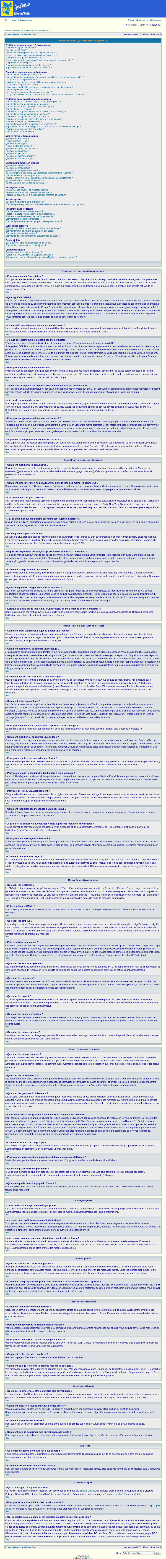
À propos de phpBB (115, 1494)
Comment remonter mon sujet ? (21, 131)
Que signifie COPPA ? (16, 50)
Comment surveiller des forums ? (21, 233)
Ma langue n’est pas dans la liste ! (22, 84)
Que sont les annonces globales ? (22, 148)
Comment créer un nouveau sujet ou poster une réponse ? (33, 101)
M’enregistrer (26, 20)
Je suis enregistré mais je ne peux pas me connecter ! (31, 55)
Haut (7, 292)
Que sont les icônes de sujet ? (20, 158)
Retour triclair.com (13, 34)
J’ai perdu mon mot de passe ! (20, 62)
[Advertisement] (99, 9)
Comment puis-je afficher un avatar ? (23, 89)
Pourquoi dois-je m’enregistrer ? (21, 47)
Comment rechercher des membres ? (23, 219)
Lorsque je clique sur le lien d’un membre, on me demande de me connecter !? (46, 94)
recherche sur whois (44, 1523)
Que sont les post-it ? (16, 153)
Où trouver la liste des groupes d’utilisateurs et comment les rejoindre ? (39, 173)
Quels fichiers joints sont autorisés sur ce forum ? (29, 243)
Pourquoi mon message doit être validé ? (25, 129)
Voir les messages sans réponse (18, 30)
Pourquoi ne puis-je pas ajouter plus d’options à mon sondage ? (36, 111)
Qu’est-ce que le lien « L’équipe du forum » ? (27, 183)
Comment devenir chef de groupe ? (22, 175)
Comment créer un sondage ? (20, 109)
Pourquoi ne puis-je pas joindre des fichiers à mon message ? (35, 119)
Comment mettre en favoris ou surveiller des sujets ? (30, 231)
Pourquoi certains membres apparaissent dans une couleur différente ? (39, 178)
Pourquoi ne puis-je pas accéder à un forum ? (27, 116)
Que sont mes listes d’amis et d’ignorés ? (25, 202)
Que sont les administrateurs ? (20, 165)
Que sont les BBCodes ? (17, 138)
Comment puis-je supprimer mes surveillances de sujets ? (33, 236)
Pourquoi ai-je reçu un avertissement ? (24, 121)
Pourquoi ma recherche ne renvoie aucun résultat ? (30, 214)
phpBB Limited (87, 1490)
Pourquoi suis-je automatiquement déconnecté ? (28, 65)
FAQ (130, 20)
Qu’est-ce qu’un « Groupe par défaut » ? (25, 180)
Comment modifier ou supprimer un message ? (28, 104)
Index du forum (30, 34)
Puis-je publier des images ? (19, 146)
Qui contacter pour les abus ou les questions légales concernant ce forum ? (41, 257)
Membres (155, 20)
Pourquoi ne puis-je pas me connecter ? (24, 57)
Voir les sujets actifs (42, 30)
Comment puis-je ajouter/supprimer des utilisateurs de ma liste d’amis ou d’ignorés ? (45, 204)
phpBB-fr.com (87, 1558)
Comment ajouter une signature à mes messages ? (30, 106)
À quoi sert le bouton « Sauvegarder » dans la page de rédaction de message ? (43, 126)
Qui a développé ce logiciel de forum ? (24, 252)
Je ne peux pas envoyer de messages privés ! (27, 190)
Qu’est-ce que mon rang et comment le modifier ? (29, 92)
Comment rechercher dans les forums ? (24, 211)
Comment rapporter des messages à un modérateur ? (31, 124)
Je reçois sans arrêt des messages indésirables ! (29, 192)
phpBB (78, 543)
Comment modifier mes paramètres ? (23, 74)
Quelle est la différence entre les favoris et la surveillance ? (33, 228)
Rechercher (142, 20)
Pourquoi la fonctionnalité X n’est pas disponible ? (29, 255)
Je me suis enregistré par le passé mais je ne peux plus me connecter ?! (40, 60)
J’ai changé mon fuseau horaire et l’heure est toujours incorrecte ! (37, 82)
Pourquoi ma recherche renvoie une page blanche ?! (30, 216)
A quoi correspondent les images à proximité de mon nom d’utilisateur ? (39, 87)
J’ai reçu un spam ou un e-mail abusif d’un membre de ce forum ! (36, 195)
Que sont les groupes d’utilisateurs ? (23, 170)
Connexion (11, 20)
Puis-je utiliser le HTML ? (17, 141)
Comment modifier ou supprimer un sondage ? (28, 114)
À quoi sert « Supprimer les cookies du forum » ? (29, 67)
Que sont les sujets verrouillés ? (21, 156)
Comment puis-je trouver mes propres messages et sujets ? (34, 221)
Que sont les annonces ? (17, 151)
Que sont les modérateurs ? (19, 168)
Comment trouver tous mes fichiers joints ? (26, 245)
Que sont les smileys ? (16, 143)
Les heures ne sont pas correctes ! (22, 79)
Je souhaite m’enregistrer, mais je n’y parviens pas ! (30, 52)
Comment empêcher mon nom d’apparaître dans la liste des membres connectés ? (45, 77)
